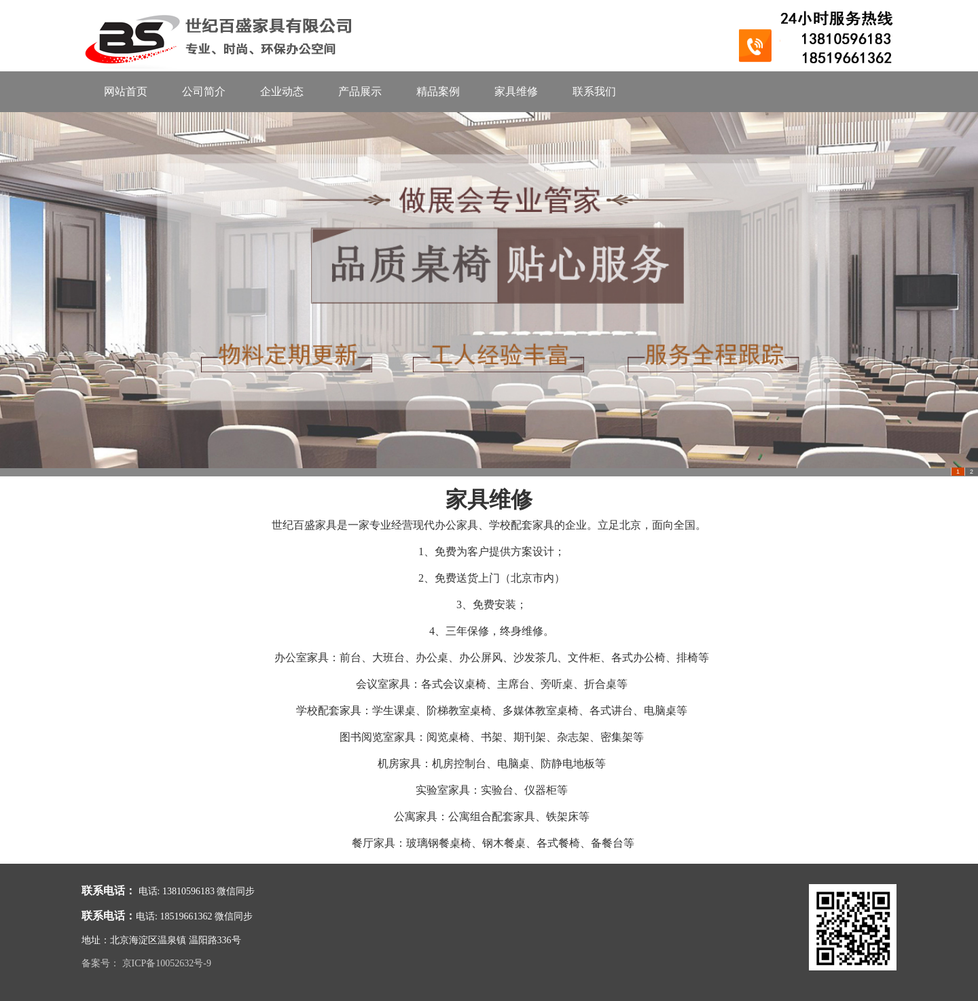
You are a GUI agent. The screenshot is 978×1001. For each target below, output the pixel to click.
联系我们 (594, 91)
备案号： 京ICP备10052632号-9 (146, 963)
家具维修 (516, 91)
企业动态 (282, 91)
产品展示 (360, 91)
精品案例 (438, 91)
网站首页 (125, 91)
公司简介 (203, 91)
